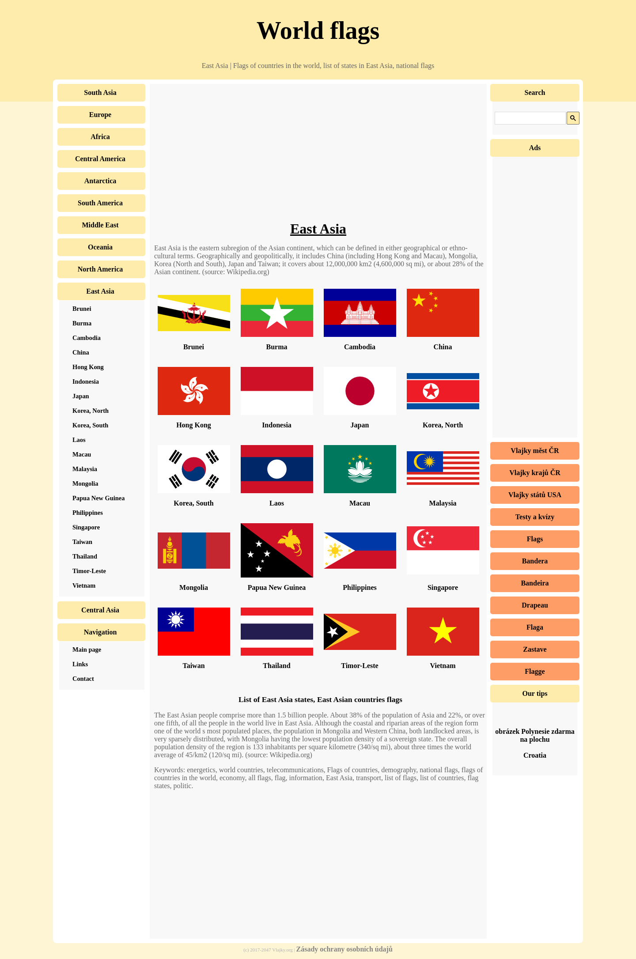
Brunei (193, 347)
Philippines (359, 587)
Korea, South (193, 503)
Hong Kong (193, 425)
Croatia (534, 755)
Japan (360, 425)
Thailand (276, 665)
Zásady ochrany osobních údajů (344, 949)
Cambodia (359, 347)
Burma (277, 347)
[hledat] (529, 118)
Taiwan (193, 665)
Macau (359, 503)
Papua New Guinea (277, 587)
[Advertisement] (318, 159)
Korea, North (443, 425)
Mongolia (193, 587)
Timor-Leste (359, 665)
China (443, 347)
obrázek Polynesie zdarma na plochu (535, 735)
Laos (276, 503)
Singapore (443, 587)
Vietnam (442, 665)
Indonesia (277, 425)
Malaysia (442, 503)
